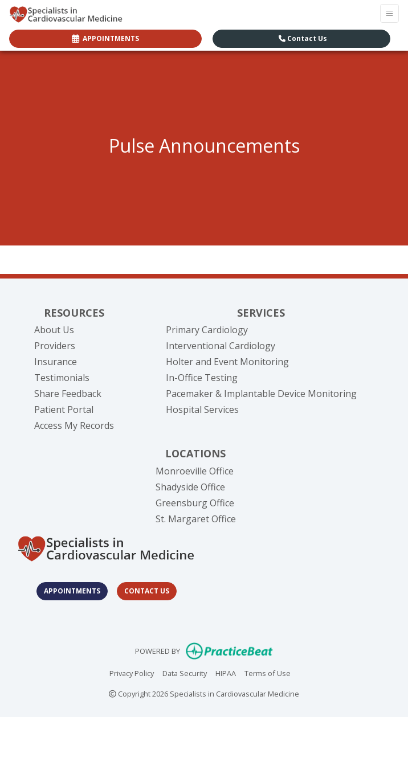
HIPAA (225, 672)
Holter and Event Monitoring (227, 361)
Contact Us (303, 38)
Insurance (55, 361)
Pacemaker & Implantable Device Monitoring (261, 393)
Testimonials (61, 377)
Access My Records (74, 425)
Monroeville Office (195, 471)
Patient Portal (63, 409)
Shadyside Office (190, 487)
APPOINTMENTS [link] (105, 38)
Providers (54, 345)
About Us (54, 330)
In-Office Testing (202, 377)
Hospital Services (202, 409)
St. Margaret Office (196, 519)
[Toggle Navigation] (389, 13)
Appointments (72, 591)
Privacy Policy (131, 672)
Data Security (184, 672)
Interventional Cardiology (220, 345)
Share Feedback (67, 393)
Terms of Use (267, 672)
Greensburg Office (195, 503)
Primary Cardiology (207, 330)
